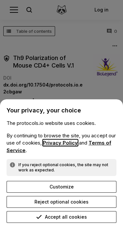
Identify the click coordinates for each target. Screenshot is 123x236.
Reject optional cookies (61, 202)
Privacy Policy (60, 143)
